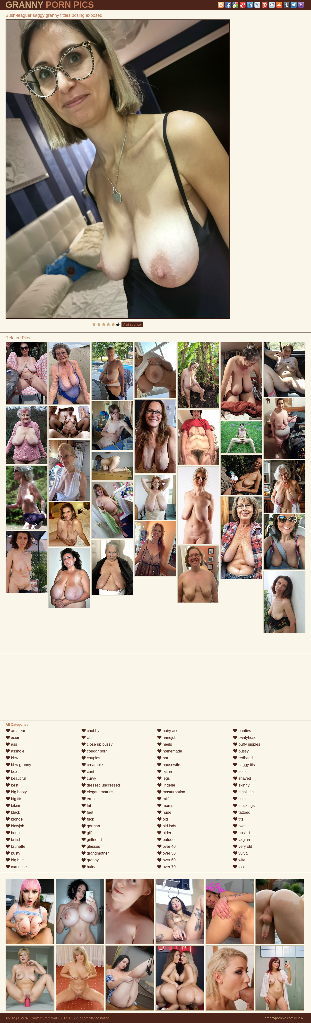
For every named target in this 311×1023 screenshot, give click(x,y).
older (164, 833)
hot (162, 758)
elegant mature (97, 792)
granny (90, 860)
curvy (88, 778)
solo (239, 799)
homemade (169, 751)
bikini (13, 806)
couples (90, 758)
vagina (241, 840)
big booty (16, 792)
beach (14, 771)
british (13, 840)
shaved (242, 778)
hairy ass (167, 731)
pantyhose (244, 737)
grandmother (95, 853)
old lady (166, 826)
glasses (90, 846)
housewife (168, 765)
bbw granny (18, 765)
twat (239, 826)
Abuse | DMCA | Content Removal (31, 1018)
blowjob (15, 826)
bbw (12, 758)
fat (86, 806)
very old (242, 846)
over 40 (166, 846)
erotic (88, 799)
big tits (14, 799)
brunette (15, 846)
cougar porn (94, 751)
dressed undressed (100, 785)
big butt (15, 860)
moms (165, 806)
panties (242, 731)
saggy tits (244, 765)
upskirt (241, 833)
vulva (240, 853)
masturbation (171, 792)
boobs (14, 833)
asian (13, 737)
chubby (90, 731)
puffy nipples (246, 744)
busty (13, 853)
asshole (15, 751)
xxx (238, 867)
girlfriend (91, 840)
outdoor (166, 840)
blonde (14, 819)
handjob (166, 737)
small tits (243, 792)
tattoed (241, 812)
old (162, 819)
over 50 (166, 853)
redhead (243, 758)
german (90, 826)
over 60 (166, 860)
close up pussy (96, 744)
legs (163, 778)
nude (164, 812)
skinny (241, 785)
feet (87, 812)
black (13, 812)
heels (164, 744)
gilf (86, 833)
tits (238, 819)
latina (164, 771)
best (12, 785)
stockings (244, 806)
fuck (87, 819)
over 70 (166, 867)
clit (86, 737)
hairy (88, 867)
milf (163, 799)
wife (239, 860)
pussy (241, 751)
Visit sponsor (132, 324)
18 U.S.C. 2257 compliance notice (83, 1018)
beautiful (16, 778)
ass (11, 744)
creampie (92, 765)
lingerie (166, 785)
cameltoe (16, 867)
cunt (87, 771)
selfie (240, 771)
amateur (15, 731)
